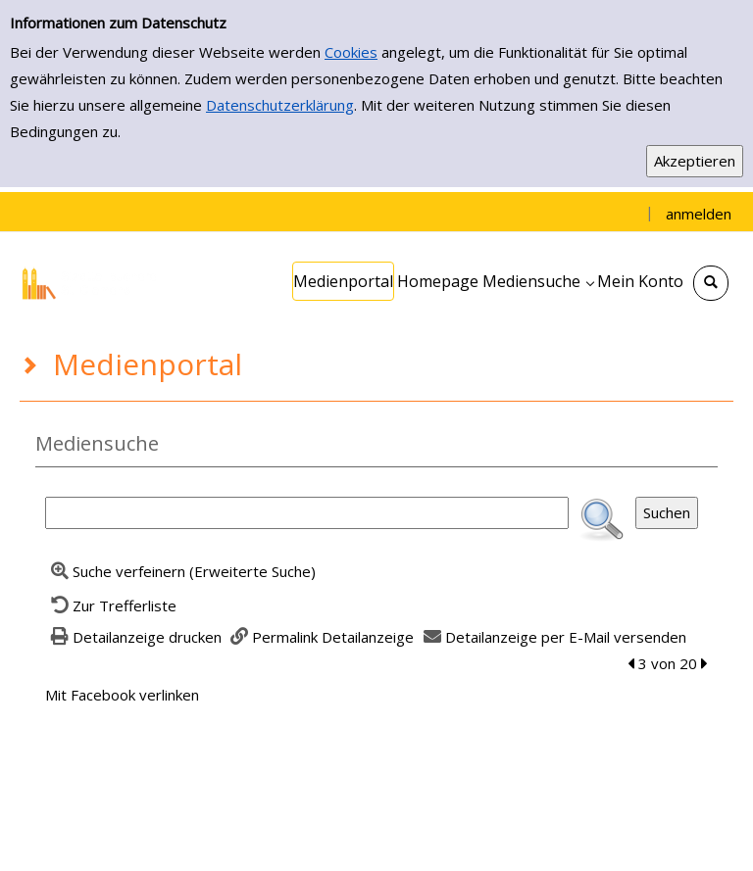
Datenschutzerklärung (280, 105)
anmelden (698, 213)
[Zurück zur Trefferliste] (110, 605)
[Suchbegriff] (307, 513)
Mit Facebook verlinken (122, 694)
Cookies (351, 52)
